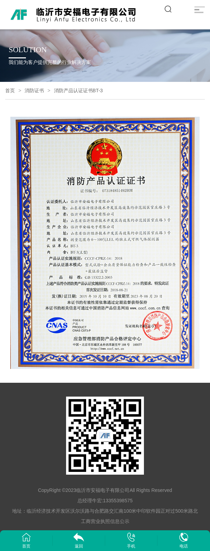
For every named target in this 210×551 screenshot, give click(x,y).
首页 (10, 90)
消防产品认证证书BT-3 (78, 90)
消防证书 (34, 90)
